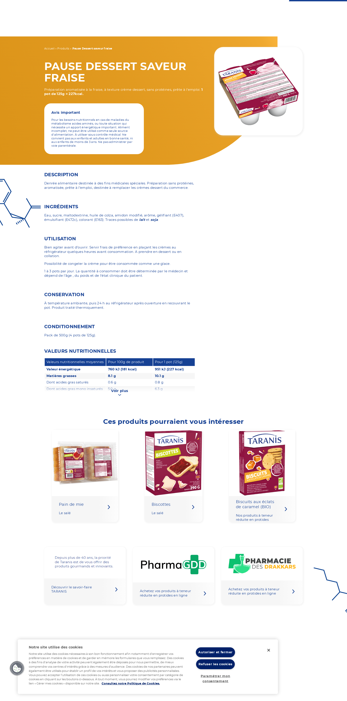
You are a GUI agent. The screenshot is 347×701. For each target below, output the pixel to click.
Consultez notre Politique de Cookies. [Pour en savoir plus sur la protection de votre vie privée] (131, 683)
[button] (17, 668)
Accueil (49, 48)
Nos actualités (269, 29)
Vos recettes (190, 29)
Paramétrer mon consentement (215, 678)
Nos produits (154, 29)
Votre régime (118, 29)
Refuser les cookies (215, 664)
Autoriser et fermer (215, 652)
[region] (148, 666)
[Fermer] (269, 650)
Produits (63, 48)
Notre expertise (229, 29)
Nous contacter (171, 9)
